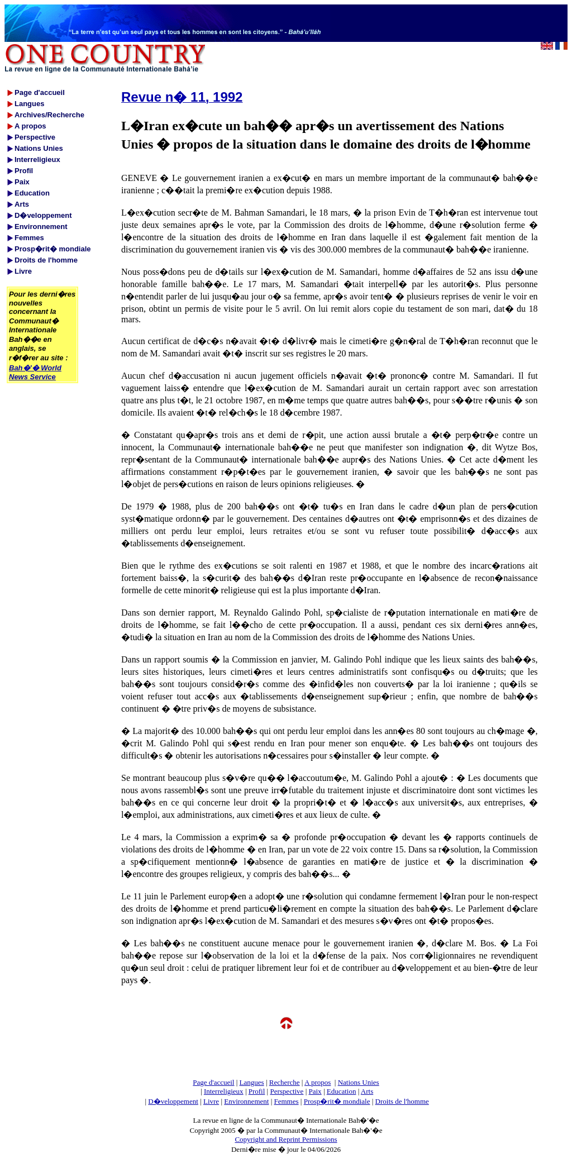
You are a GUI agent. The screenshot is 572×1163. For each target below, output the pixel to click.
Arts (367, 1091)
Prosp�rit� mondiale (337, 1101)
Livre (211, 1101)
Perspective (286, 1091)
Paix (315, 1091)
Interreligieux (224, 1091)
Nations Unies (358, 1082)
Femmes (286, 1101)
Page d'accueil (213, 1082)
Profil (257, 1091)
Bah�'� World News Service (35, 372)
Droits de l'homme (402, 1101)
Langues (252, 1082)
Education (341, 1091)
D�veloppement (173, 1101)
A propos (317, 1082)
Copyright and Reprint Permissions (286, 1139)
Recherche (284, 1082)
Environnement (246, 1101)
